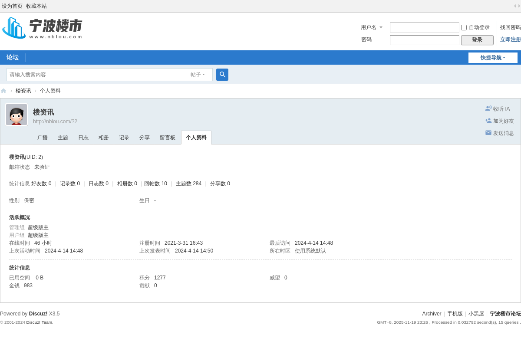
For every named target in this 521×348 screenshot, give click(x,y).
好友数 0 (41, 184)
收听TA (501, 109)
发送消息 (503, 133)
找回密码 (510, 27)
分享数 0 (220, 184)
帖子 (196, 75)
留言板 (167, 138)
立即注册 (510, 39)
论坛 (13, 57)
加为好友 (503, 121)
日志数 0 (99, 184)
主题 (63, 138)
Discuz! (38, 314)
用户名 (368, 27)
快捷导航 (491, 58)
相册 (104, 138)
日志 (83, 138)
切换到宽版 (517, 6)
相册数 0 (127, 184)
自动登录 (475, 27)
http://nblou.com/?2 (55, 121)
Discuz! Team (39, 322)
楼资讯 (23, 91)
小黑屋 (476, 314)
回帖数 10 (155, 184)
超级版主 (38, 227)
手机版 (455, 314)
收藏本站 (36, 6)
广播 (42, 138)
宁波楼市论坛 (3, 91)
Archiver (432, 314)
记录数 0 (70, 184)
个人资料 (196, 138)
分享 (144, 138)
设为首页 (12, 6)
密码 (366, 39)
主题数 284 (188, 184)
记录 (124, 138)
